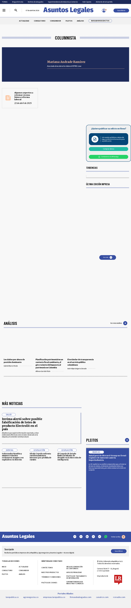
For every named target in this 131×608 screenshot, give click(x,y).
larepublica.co (12, 597)
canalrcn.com (102, 597)
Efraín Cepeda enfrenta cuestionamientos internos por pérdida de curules (40, 457)
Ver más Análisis (118, 323)
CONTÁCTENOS (47, 568)
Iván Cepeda (87, 2)
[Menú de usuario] (104, 10)
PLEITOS (69, 21)
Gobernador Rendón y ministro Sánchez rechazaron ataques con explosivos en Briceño (13, 457)
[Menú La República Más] (4, 10)
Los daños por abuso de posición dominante (14, 361)
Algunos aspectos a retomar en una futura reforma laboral (23, 96)
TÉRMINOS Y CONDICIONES (51, 577)
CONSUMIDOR (55, 21)
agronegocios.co (30, 597)
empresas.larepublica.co (54, 597)
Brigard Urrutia (17, 2)
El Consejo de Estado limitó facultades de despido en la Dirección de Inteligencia (69, 457)
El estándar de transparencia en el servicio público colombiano (80, 362)
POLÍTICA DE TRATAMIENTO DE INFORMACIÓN (76, 577)
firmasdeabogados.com (80, 597)
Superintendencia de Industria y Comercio (63, 2)
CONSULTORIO (39, 21)
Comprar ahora (108, 149)
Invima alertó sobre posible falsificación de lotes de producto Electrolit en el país (22, 424)
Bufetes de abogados (35, 2)
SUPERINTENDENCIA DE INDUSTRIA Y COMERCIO (75, 583)
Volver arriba (118, 537)
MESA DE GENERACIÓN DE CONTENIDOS (74, 568)
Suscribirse (121, 10)
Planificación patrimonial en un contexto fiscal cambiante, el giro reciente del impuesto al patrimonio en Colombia (49, 364)
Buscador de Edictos (100, 21)
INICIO (4, 567)
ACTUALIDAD (24, 21)
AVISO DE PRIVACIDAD (74, 572)
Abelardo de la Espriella (104, 2)
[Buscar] (16, 10)
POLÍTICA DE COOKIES (49, 583)
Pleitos (92, 440)
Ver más (107, 257)
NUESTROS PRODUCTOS (50, 572)
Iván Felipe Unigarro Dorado (81, 369)
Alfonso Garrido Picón (50, 371)
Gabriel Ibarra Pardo (18, 366)
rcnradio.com (119, 597)
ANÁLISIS (80, 21)
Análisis (10, 323)
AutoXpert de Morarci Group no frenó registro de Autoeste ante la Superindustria (107, 457)
